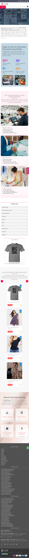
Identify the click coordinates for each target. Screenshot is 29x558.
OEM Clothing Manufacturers (6, 502)
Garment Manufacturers (5, 478)
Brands (2, 454)
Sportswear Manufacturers (5, 511)
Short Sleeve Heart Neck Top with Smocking (14, 354)
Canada (14, 234)
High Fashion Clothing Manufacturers (7, 490)
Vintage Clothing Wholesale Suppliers (7, 474)
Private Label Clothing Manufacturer (7, 526)
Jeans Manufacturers (4, 519)
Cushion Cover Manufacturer (6, 482)
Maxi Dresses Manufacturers (6, 477)
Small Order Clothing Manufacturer (7, 524)
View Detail (10, 305)
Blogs (2, 453)
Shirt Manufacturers (4, 503)
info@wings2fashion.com (8, 531)
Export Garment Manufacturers (6, 523)
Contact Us (3, 455)
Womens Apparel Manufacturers (6, 514)
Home (3, 19)
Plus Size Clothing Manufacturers (7, 506)
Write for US (3, 462)
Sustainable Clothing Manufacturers (7, 505)
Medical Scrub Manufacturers (6, 483)
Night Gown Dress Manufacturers (7, 470)
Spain (14, 222)
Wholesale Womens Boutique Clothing (7, 515)
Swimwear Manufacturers (5, 487)
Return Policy (3, 458)
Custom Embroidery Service (6, 492)
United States (14, 207)
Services (2, 450)
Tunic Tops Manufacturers (5, 475)
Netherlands (14, 228)
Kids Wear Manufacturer (5, 518)
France (14, 219)
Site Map (2, 464)
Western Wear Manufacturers (6, 513)
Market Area (3, 463)
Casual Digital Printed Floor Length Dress (14, 381)
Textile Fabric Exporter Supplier (6, 501)
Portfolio (2, 451)
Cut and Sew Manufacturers (6, 509)
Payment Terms (4, 459)
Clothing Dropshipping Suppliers (6, 486)
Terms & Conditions (4, 460)
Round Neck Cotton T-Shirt (13, 302)
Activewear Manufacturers (5, 510)
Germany (14, 216)
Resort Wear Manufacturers (6, 479)
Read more (3, 38)
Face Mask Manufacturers (5, 520)
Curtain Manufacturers (5, 481)
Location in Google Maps (6, 536)
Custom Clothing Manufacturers (6, 507)
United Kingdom (14, 213)
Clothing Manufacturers (5, 522)
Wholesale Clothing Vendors (6, 494)
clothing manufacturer (5, 33)
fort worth (8, 19)
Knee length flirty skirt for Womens (13, 328)
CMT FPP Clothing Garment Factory (7, 498)
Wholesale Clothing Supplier (6, 473)
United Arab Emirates (14, 210)
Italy (14, 225)
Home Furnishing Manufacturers (6, 491)
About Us (2, 449)
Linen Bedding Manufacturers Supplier (7, 469)
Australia (14, 231)
